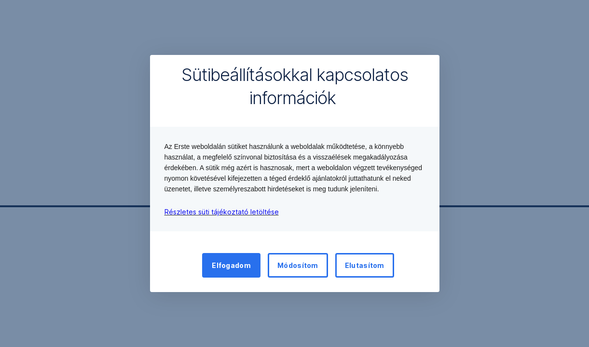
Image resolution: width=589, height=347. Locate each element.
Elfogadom (231, 265)
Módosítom (297, 265)
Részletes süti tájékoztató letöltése (221, 212)
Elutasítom (364, 265)
